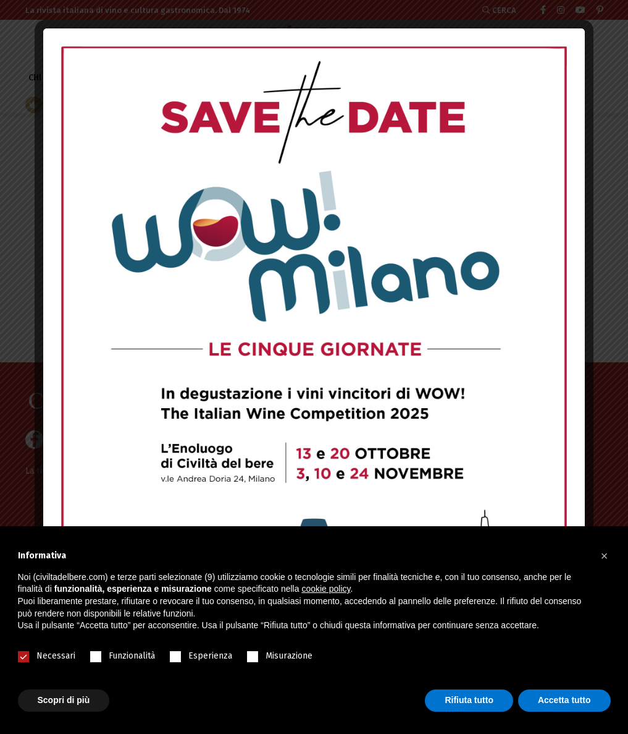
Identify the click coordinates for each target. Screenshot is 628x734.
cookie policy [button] (325, 589)
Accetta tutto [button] (564, 700)
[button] (604, 556)
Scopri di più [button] (64, 700)
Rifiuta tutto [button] (469, 700)
